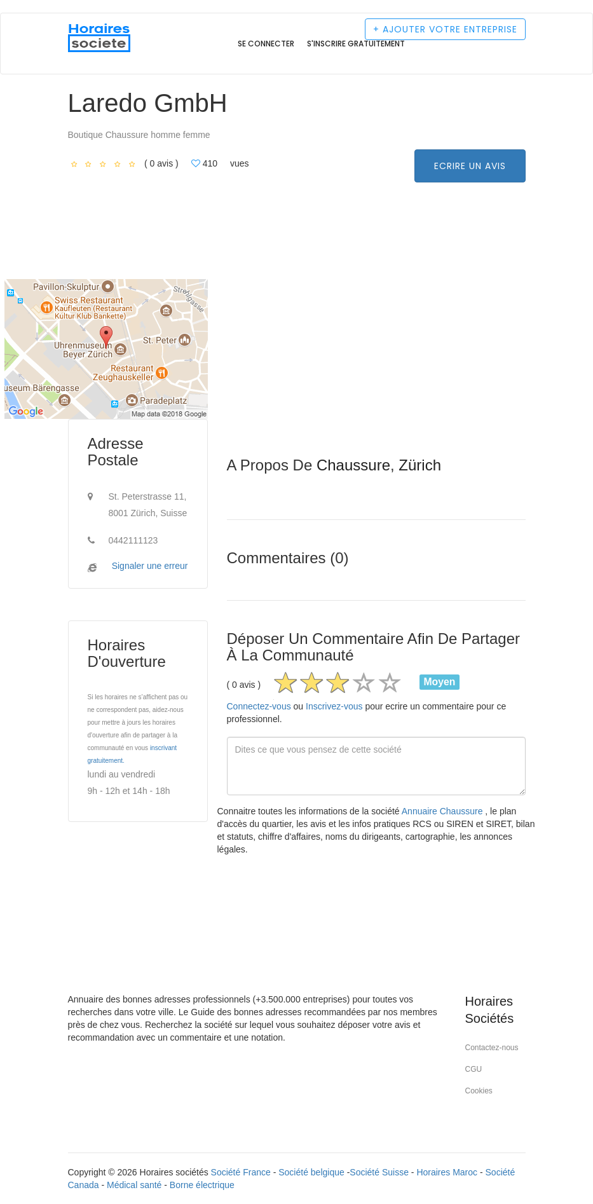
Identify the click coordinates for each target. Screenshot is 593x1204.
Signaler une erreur (150, 566)
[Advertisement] (376, 368)
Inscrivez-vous (334, 706)
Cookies (479, 1090)
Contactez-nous (492, 1047)
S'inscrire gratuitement (356, 43)
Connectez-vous (259, 706)
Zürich (420, 465)
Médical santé (134, 1185)
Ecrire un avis (470, 166)
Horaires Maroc (446, 1172)
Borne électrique (202, 1185)
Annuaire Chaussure (444, 811)
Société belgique (311, 1172)
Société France (241, 1172)
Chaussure (353, 465)
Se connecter (266, 43)
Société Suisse (379, 1172)
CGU (473, 1069)
